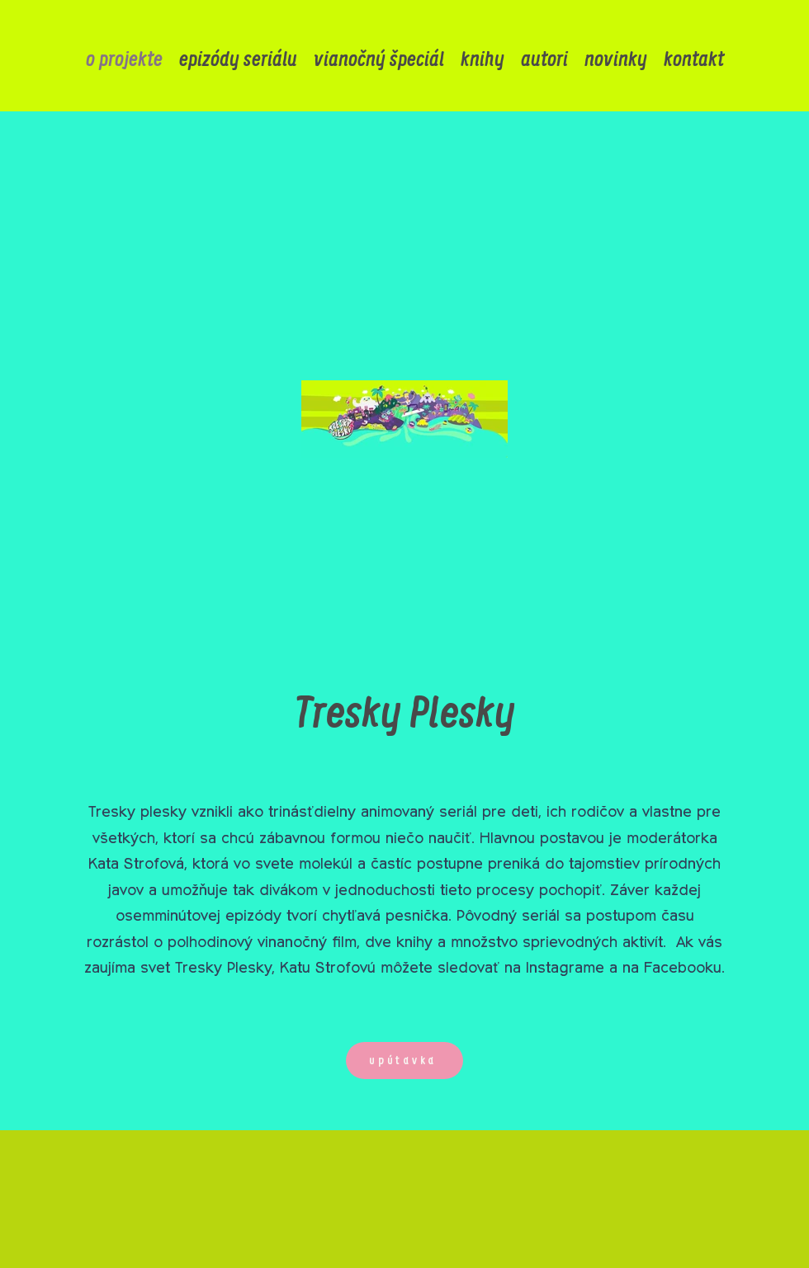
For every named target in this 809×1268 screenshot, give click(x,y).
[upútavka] (404, 1060)
